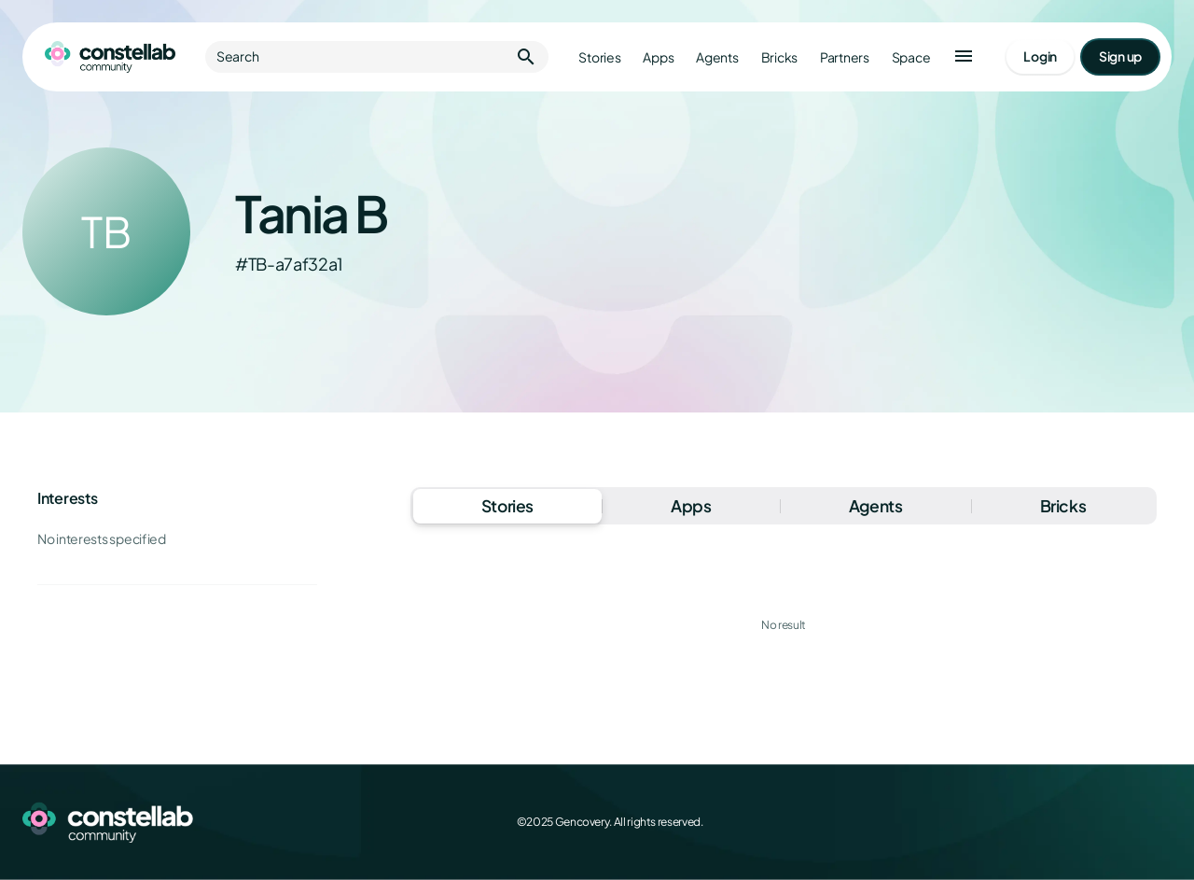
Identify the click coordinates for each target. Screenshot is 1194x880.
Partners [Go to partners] (844, 57)
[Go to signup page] (1120, 57)
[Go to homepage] (110, 57)
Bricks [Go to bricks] (779, 57)
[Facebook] (1037, 822)
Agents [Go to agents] (717, 57)
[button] (963, 57)
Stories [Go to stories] (599, 57)
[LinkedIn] (1119, 822)
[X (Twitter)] (1078, 822)
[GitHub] (1160, 822)
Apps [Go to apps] (658, 57)
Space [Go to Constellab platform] (911, 57)
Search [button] (376, 57)
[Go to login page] (1040, 57)
